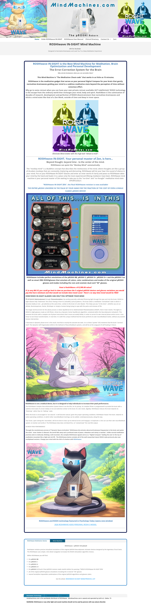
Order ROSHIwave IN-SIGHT (51, 39)
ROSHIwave (77, 439)
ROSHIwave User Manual (73, 39)
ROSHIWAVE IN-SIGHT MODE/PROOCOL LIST (80, 579)
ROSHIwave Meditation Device (37, 541)
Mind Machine (57, 541)
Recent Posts (51, 595)
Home (37, 39)
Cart (114, 39)
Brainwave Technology (34, 595)
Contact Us (105, 39)
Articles (64, 595)
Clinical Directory (92, 39)
